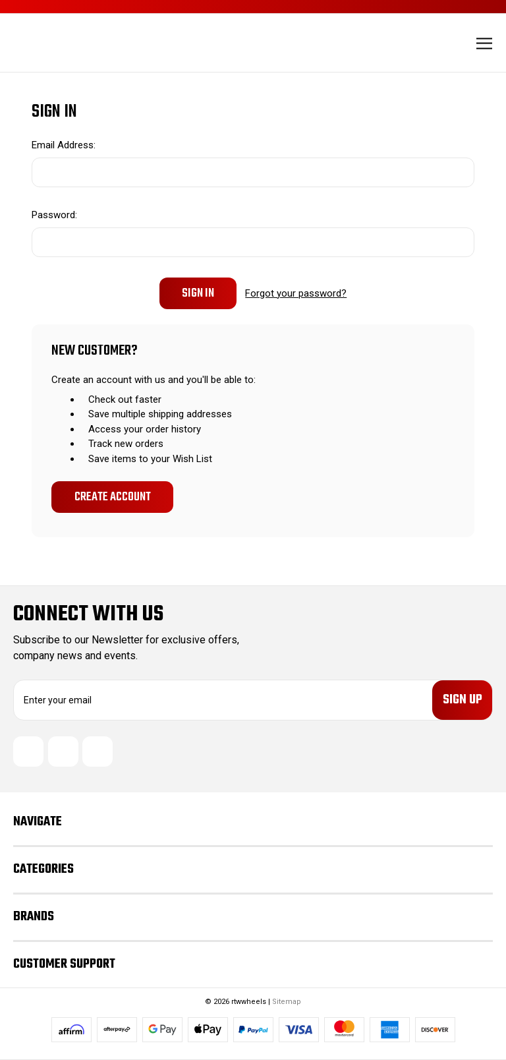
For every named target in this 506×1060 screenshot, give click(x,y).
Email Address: (64, 145)
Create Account (112, 497)
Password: (54, 215)
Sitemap (286, 1001)
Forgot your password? (296, 293)
